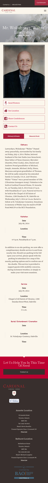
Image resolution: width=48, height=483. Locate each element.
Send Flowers (14, 103)
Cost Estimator (41, 2)
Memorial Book (34, 136)
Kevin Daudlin (26, 426)
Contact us (6, 4)
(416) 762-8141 (25, 424)
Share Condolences (16, 118)
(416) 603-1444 (16, 4)
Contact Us (12, 126)
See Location (13, 110)
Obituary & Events (14, 136)
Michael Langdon (26, 455)
